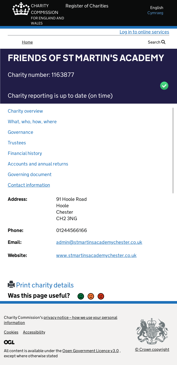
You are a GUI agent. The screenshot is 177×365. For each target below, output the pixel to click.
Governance (20, 132)
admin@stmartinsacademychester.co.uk (99, 242)
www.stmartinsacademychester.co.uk (96, 255)
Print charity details (41, 285)
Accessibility (34, 332)
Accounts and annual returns (38, 164)
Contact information (29, 185)
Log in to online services (144, 32)
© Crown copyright (152, 349)
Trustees (17, 143)
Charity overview (25, 111)
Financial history (25, 153)
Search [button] (156, 42)
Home (27, 42)
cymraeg (155, 12)
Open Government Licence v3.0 (90, 350)
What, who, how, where (32, 122)
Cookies (11, 332)
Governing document (30, 174)
